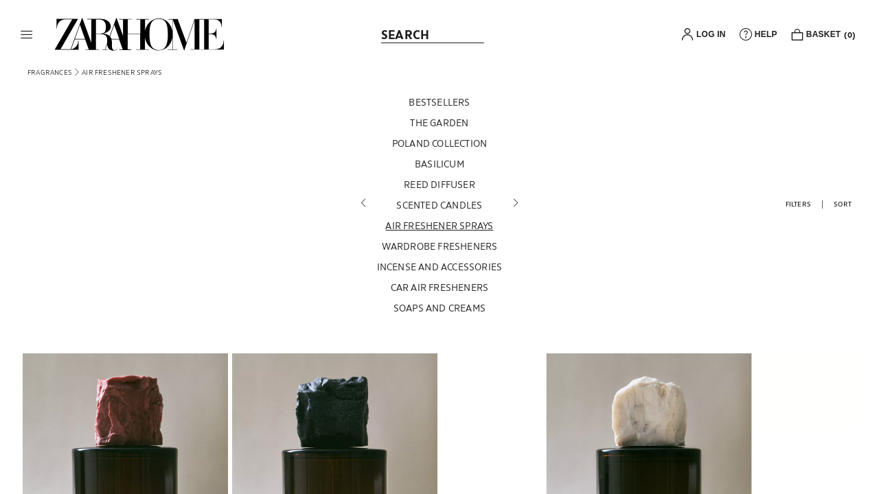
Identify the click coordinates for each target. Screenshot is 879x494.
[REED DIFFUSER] (440, 188)
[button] (27, 34)
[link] (139, 34)
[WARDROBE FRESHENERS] (440, 250)
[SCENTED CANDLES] (440, 208)
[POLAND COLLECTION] (440, 147)
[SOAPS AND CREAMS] (440, 311)
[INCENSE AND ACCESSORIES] (440, 270)
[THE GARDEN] (440, 126)
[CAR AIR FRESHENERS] (440, 291)
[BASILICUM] (440, 167)
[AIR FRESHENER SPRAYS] (440, 229)
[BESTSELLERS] (440, 105)
